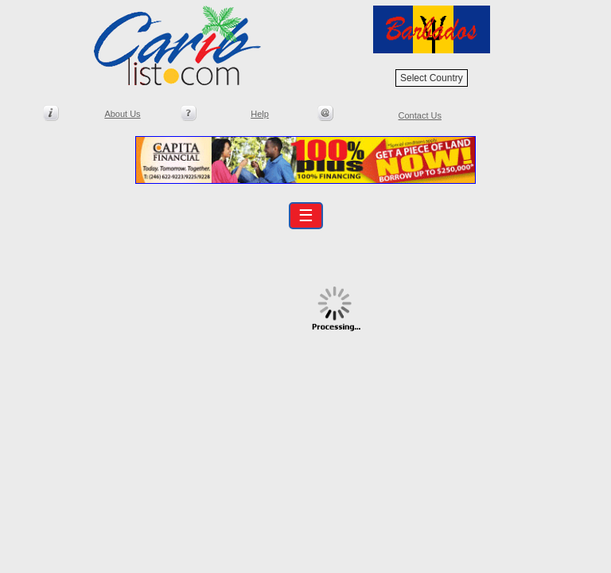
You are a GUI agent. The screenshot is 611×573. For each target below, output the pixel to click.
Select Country (431, 78)
